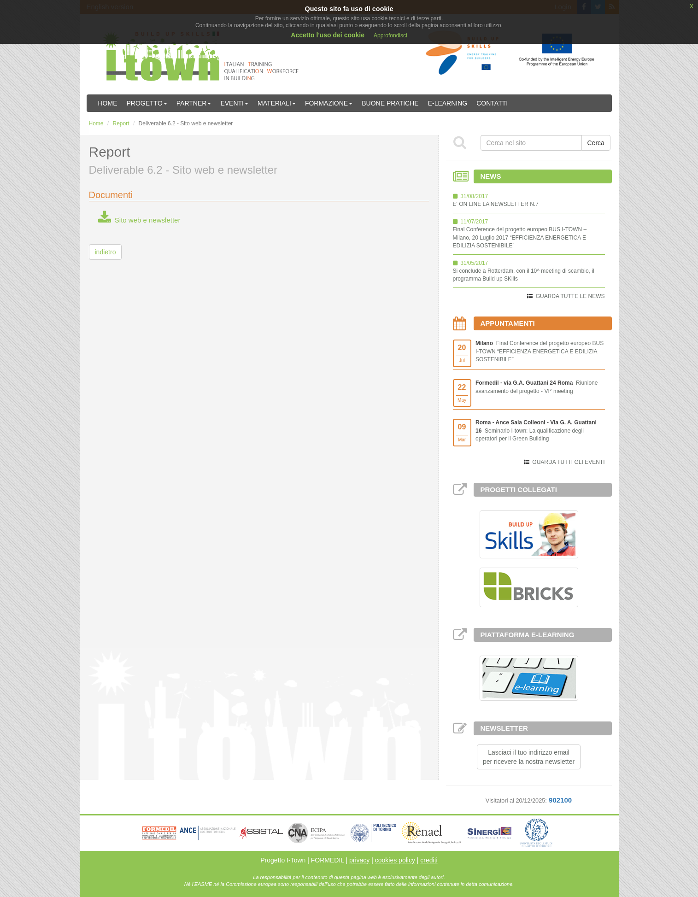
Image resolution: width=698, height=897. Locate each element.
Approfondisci (390, 35)
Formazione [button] (328, 103)
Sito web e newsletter (139, 220)
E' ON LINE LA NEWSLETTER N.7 (496, 204)
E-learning (448, 103)
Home (107, 103)
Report (121, 123)
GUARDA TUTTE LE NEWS (570, 296)
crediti (428, 860)
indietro (105, 252)
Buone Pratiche (390, 103)
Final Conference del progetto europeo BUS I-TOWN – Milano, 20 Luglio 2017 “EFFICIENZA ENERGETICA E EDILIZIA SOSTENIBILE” (520, 237)
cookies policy (395, 860)
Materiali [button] (277, 103)
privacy (359, 860)
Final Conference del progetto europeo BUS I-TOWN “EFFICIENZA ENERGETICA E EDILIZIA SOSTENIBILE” (539, 351)
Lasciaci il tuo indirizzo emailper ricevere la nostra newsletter (529, 757)
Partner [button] (193, 103)
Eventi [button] (234, 103)
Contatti (492, 103)
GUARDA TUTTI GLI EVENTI (568, 462)
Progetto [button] (147, 103)
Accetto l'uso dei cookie (327, 35)
